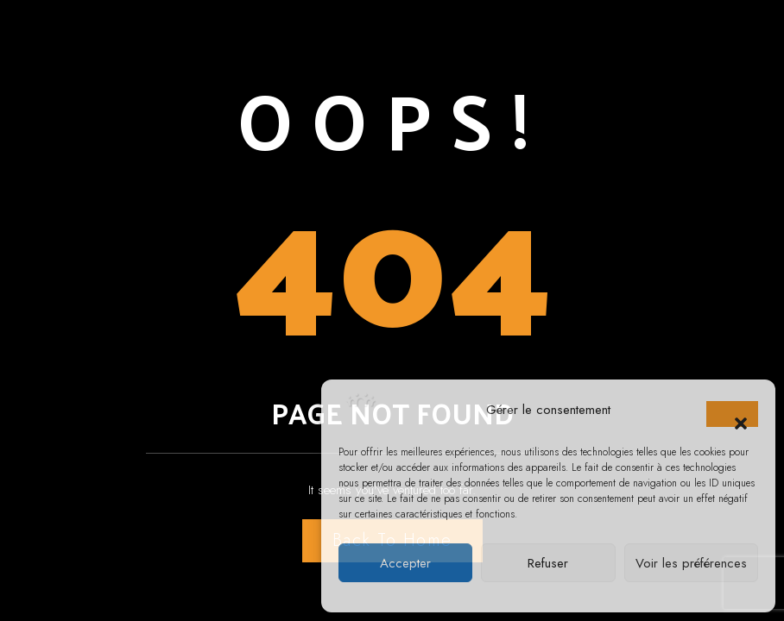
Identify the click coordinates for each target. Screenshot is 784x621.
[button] (732, 414)
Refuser (548, 563)
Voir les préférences (691, 563)
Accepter (405, 563)
